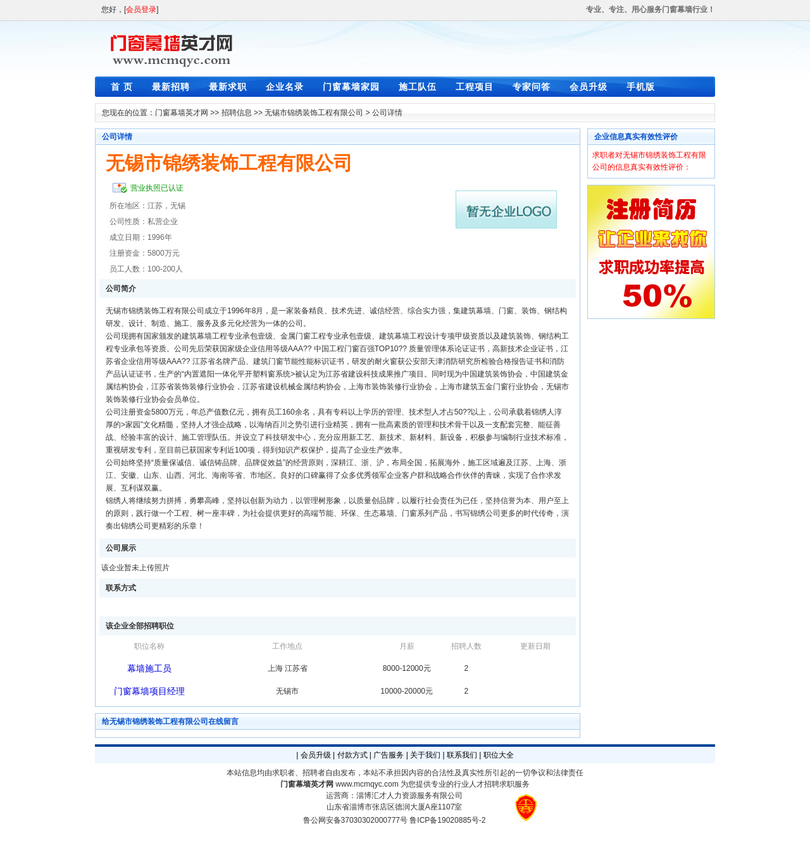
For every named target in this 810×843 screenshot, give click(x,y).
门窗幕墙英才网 (181, 112)
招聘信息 (236, 112)
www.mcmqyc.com (366, 784)
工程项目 (475, 87)
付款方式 (352, 755)
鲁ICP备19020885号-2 (447, 820)
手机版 (640, 87)
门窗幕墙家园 (351, 87)
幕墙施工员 (149, 668)
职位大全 (498, 755)
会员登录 (141, 9)
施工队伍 (418, 87)
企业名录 (285, 87)
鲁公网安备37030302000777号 (355, 820)
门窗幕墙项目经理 (149, 691)
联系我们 (462, 755)
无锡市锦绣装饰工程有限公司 (314, 112)
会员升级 (589, 87)
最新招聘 (171, 87)
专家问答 (532, 87)
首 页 (122, 87)
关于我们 (425, 755)
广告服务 (388, 755)
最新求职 (228, 87)
